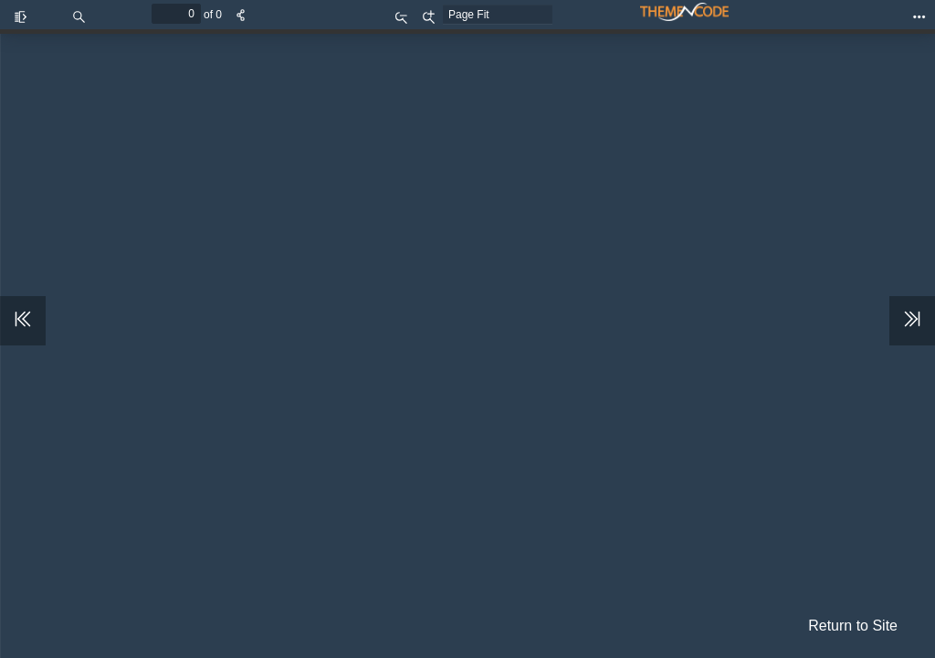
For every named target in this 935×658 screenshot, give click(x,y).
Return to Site (853, 625)
